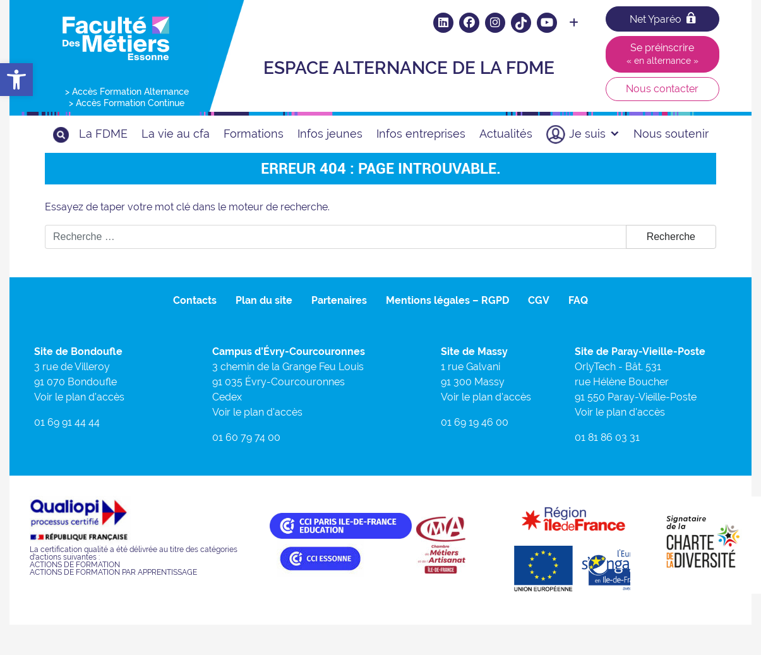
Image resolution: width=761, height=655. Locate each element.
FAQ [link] (578, 300)
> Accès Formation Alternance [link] (127, 92)
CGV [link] (538, 300)
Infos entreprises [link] (420, 133)
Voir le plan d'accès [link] (79, 397)
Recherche (671, 236)
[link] (16, 79)
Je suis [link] (594, 133)
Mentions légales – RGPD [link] (447, 300)
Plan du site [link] (264, 300)
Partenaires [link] (339, 300)
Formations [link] (254, 133)
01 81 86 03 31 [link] (607, 437)
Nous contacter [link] (662, 89)
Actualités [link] (505, 133)
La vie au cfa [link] (175, 133)
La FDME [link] (103, 133)
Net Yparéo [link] (662, 18)
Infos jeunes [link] (330, 133)
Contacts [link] (195, 300)
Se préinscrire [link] (662, 54)
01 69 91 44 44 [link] (67, 422)
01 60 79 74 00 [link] (246, 437)
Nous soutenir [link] (671, 133)
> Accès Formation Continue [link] (126, 103)
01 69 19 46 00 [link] (474, 422)
